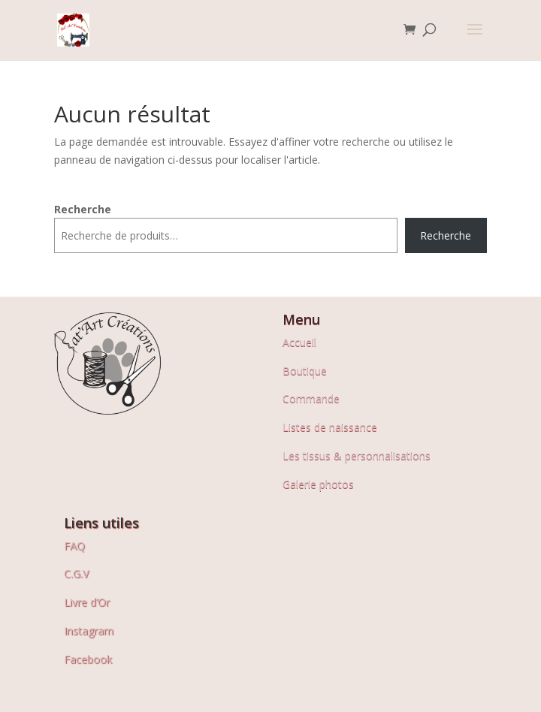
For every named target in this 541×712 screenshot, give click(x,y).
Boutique (305, 371)
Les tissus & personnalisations (357, 455)
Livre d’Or (87, 602)
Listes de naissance (330, 427)
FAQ (74, 546)
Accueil (299, 342)
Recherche (82, 209)
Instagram (88, 630)
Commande (311, 398)
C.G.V (76, 573)
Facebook (88, 659)
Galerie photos (318, 484)
